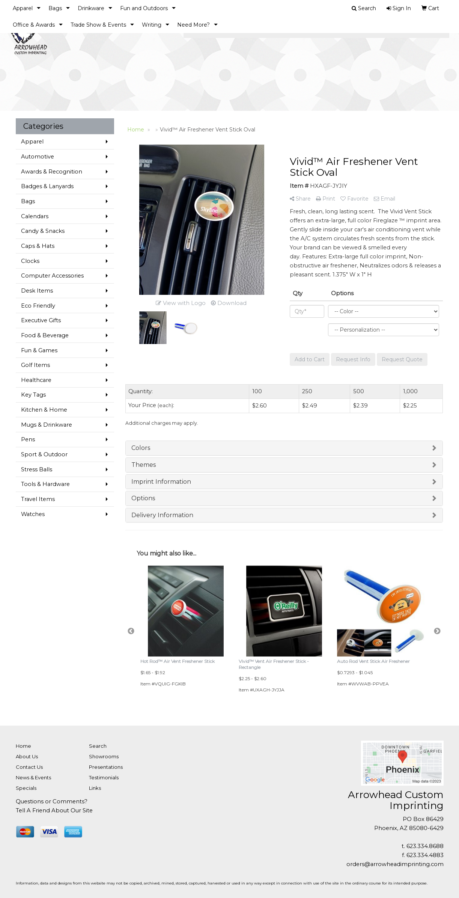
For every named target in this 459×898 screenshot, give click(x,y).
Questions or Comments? (51, 801)
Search (98, 746)
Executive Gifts (41, 320)
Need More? (193, 24)
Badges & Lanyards (47, 186)
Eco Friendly (38, 305)
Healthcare (36, 380)
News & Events (33, 777)
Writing (151, 24)
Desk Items (37, 290)
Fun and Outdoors (144, 8)
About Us (27, 756)
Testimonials (104, 777)
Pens (28, 439)
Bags (55, 8)
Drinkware (91, 8)
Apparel (23, 8)
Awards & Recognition (51, 171)
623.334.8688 (425, 846)
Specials (26, 788)
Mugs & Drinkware (46, 424)
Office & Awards (34, 24)
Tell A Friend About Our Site (54, 810)
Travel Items (38, 499)
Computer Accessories (52, 275)
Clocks (30, 261)
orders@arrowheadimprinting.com (395, 864)
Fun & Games (39, 350)
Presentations (106, 767)
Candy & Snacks (43, 231)
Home (23, 746)
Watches (33, 514)
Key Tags (33, 394)
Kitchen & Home (44, 409)
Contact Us (29, 767)
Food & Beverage (45, 335)
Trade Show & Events (98, 24)
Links (95, 788)
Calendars (34, 216)
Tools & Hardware (45, 484)
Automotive (37, 156)
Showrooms (104, 756)
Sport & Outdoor (44, 454)
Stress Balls (36, 469)
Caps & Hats (37, 246)
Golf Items (35, 365)
